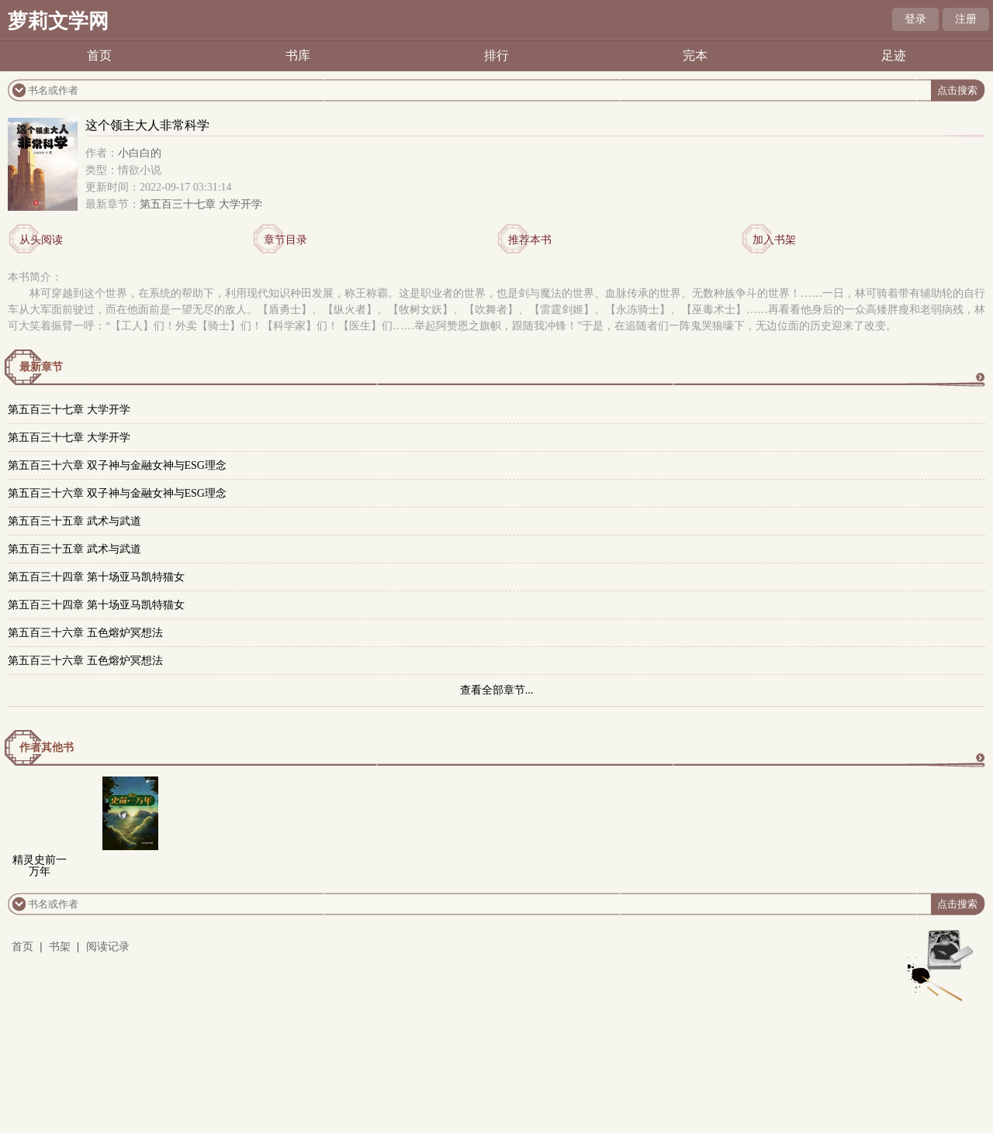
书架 (60, 946)
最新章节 (41, 367)
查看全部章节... (497, 690)
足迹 (893, 55)
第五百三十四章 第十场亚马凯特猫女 (96, 577)
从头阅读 (41, 240)
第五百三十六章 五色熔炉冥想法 (85, 633)
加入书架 (774, 240)
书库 (297, 55)
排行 (496, 55)
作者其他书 (46, 747)
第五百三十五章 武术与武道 (74, 521)
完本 (695, 55)
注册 (966, 19)
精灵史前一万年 (39, 865)
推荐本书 (530, 240)
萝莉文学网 (58, 21)
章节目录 (285, 240)
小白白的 (139, 153)
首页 (99, 55)
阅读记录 (108, 946)
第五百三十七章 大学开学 (201, 204)
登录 (915, 19)
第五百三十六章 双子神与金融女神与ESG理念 (117, 465)
